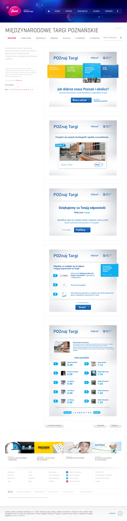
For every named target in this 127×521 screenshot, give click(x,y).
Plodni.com (19, 80)
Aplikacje (66, 38)
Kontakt (109, 11)
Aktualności (11, 472)
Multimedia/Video (54, 478)
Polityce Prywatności (19, 515)
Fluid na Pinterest (75, 481)
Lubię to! (118, 11)
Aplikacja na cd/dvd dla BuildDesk (103, 459)
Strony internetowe (54, 475)
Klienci (96, 11)
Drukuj (119, 28)
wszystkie (12, 38)
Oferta (69, 11)
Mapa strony (11, 478)
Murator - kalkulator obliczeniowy (46, 459)
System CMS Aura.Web (102, 478)
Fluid (20, 14)
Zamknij (112, 513)
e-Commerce (80, 38)
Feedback (10, 475)
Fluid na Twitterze (75, 475)
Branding (54, 38)
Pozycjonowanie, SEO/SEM (103, 475)
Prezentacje (41, 38)
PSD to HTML (99, 472)
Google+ (98, 481)
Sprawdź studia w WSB (75, 458)
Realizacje (83, 11)
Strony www (26, 38)
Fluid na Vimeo (74, 478)
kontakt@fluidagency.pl (86, 491)
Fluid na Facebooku (75, 472)
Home (49, 11)
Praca (9, 481)
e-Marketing (95, 38)
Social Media (53, 472)
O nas (57, 11)
